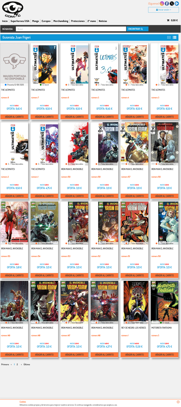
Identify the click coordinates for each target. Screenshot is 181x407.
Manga (35, 21)
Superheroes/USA (20, 21)
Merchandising (60, 21)
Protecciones (78, 21)
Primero (5, 362)
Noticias (103, 21)
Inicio (5, 21)
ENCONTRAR (135, 28)
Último (27, 362)
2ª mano (92, 21)
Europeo (46, 21)
